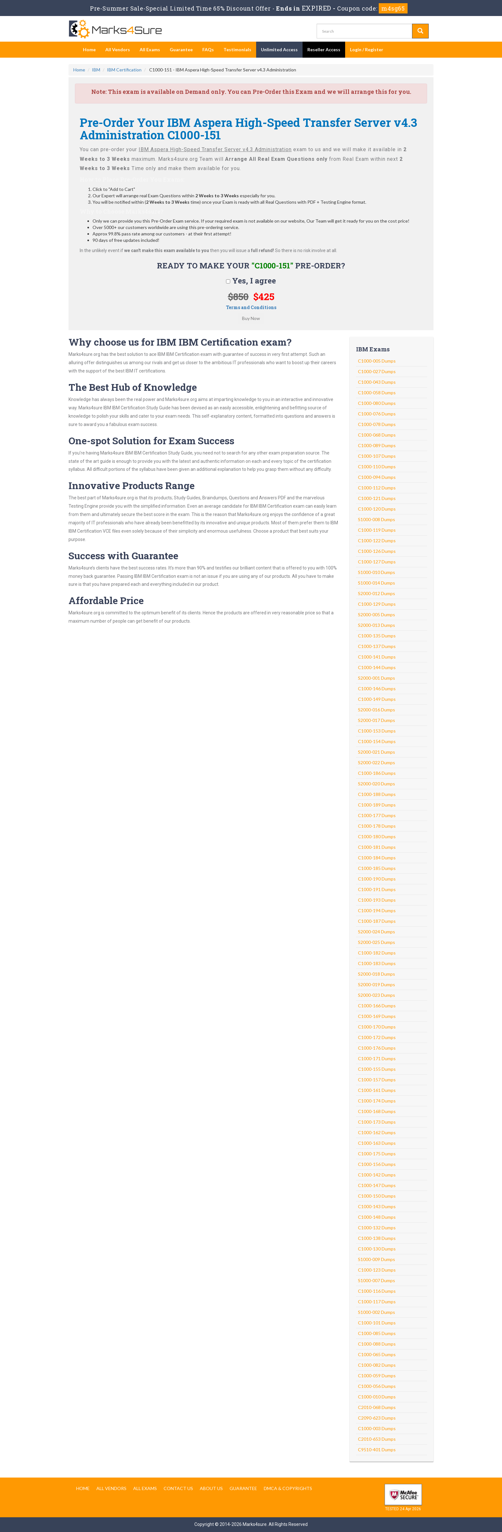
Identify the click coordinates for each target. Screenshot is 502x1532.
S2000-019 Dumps (376, 984)
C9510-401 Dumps (377, 1449)
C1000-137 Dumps (377, 646)
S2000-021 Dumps (376, 752)
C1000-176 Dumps (377, 1048)
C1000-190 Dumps (377, 878)
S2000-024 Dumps (376, 931)
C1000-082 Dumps (377, 1365)
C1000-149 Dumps (377, 699)
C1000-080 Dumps (377, 403)
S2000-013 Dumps (376, 625)
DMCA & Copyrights (288, 1488)
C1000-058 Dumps (377, 392)
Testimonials (237, 49)
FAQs (208, 49)
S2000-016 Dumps (376, 709)
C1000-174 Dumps (377, 1100)
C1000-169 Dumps (377, 1016)
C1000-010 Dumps (377, 1396)
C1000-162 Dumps (377, 1132)
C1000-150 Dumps (377, 1196)
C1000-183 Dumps (377, 963)
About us (211, 1488)
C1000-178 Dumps (377, 826)
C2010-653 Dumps (377, 1439)
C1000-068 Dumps (377, 435)
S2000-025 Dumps (376, 942)
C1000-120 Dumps (377, 509)
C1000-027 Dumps (377, 371)
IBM (96, 69)
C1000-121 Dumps (377, 498)
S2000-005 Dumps (376, 614)
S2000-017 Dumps (376, 720)
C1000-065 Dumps (377, 1354)
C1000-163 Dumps (377, 1143)
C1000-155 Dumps (377, 1069)
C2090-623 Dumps (377, 1418)
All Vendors (117, 49)
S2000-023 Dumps (376, 995)
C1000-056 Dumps (377, 1386)
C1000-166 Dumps (377, 1005)
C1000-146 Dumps (377, 688)
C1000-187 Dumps (377, 921)
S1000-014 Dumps (376, 583)
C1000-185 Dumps (377, 868)
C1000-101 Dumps (377, 1322)
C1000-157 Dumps (377, 1079)
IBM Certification (124, 69)
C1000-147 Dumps (377, 1185)
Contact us (178, 1488)
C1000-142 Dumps (377, 1174)
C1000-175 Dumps (377, 1153)
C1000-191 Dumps (377, 889)
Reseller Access (323, 49)
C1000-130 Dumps (377, 1248)
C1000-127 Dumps (377, 561)
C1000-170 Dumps (377, 1026)
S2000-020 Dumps (376, 783)
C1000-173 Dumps (377, 1122)
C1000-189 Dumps (377, 804)
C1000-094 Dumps (377, 477)
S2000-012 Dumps (376, 593)
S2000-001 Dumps (376, 678)
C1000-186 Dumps (377, 773)
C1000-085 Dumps (377, 1333)
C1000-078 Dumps (377, 424)
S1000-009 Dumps (376, 1259)
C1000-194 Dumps (377, 910)
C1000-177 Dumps (377, 815)
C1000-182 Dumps (377, 952)
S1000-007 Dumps (376, 1280)
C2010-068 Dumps (377, 1407)
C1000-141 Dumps (377, 656)
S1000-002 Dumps (376, 1312)
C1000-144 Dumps (377, 667)
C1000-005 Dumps (377, 361)
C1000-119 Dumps (377, 530)
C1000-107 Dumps (377, 456)
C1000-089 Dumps (377, 445)
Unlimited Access (279, 49)
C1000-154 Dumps (377, 741)
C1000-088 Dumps (377, 1344)
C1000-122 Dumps (377, 540)
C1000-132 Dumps (377, 1227)
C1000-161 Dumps (377, 1090)
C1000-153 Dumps (377, 730)
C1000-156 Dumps (377, 1164)
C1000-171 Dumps (377, 1058)
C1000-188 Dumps (377, 794)
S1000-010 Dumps (376, 572)
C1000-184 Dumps (377, 857)
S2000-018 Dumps (376, 974)
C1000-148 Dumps (377, 1217)
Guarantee (181, 49)
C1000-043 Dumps (377, 382)
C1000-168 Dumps (377, 1111)
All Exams (150, 49)
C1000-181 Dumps (377, 847)
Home (89, 49)
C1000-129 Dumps (377, 604)
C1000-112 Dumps (377, 487)
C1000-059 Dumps (377, 1375)
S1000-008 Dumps (376, 519)
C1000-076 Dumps (377, 413)
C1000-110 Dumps (377, 466)
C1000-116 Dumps (377, 1291)
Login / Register (366, 49)
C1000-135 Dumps (377, 635)
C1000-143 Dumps (377, 1206)
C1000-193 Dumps (377, 900)
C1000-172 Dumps (377, 1037)
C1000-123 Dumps (377, 1270)
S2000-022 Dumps (376, 762)
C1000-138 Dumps (377, 1238)
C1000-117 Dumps (377, 1301)
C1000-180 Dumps (377, 836)
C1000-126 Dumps (377, 551)
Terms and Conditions (251, 307)
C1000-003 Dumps (377, 1428)
